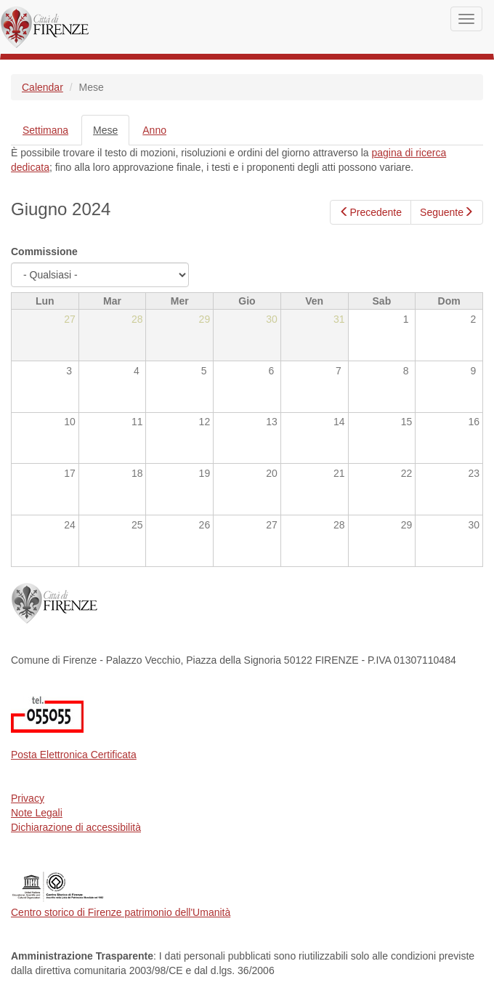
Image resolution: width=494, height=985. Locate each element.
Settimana (45, 130)
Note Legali (36, 813)
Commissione (44, 251)
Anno (154, 130)
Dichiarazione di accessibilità (76, 827)
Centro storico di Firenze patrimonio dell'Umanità (120, 912)
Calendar (42, 87)
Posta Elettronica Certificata (74, 754)
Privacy (27, 798)
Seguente (447, 212)
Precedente (370, 212)
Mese (111, 134)
